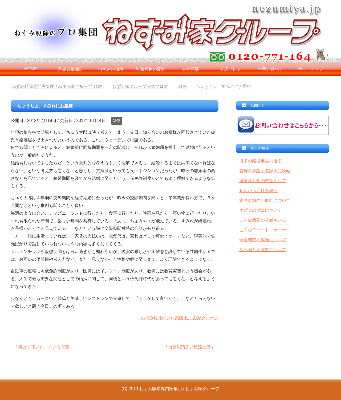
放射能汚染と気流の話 (189, 347)
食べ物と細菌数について (262, 249)
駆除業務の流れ (150, 69)
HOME (30, 69)
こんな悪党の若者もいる (262, 220)
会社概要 (190, 69)
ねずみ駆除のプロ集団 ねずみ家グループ (179, 318)
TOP (57, 86)
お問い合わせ (270, 69)
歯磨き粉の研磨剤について (264, 200)
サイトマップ (310, 69)
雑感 (116, 121)
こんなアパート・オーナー (264, 230)
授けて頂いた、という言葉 (44, 347)
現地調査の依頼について (262, 240)
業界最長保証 (70, 69)
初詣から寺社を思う (258, 190)
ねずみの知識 (110, 69)
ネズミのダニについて (260, 210)
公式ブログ (230, 69)
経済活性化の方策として (262, 180)
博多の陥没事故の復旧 (260, 161)
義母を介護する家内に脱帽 (264, 171)
